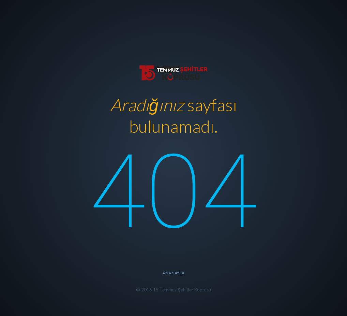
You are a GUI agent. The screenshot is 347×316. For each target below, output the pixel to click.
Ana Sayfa (173, 272)
